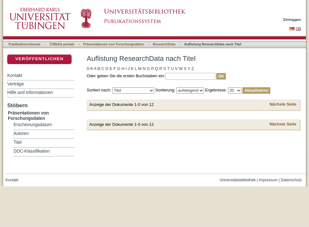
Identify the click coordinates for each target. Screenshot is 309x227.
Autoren (21, 133)
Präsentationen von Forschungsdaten (113, 44)
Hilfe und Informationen (30, 92)
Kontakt (14, 75)
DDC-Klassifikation (32, 151)
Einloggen (292, 19)
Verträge (15, 83)
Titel (17, 142)
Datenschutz (291, 180)
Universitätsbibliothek (238, 180)
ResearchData (164, 44)
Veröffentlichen (39, 58)
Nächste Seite (283, 104)
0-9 (90, 68)
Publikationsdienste (25, 44)
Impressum (268, 180)
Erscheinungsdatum (33, 124)
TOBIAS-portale (61, 44)
